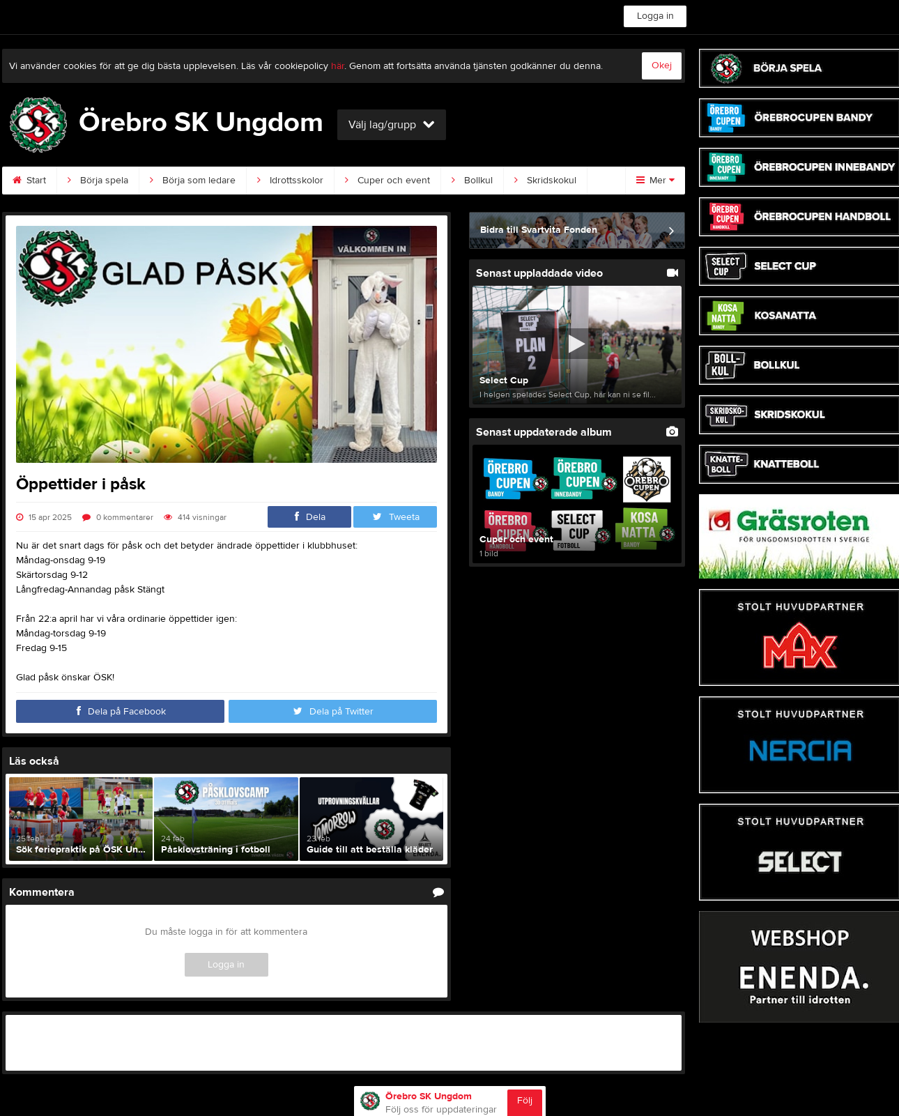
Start (29, 180)
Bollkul (472, 180)
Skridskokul (545, 180)
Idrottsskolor (290, 180)
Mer (655, 180)
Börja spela (98, 180)
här (337, 66)
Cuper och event (387, 180)
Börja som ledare (193, 180)
